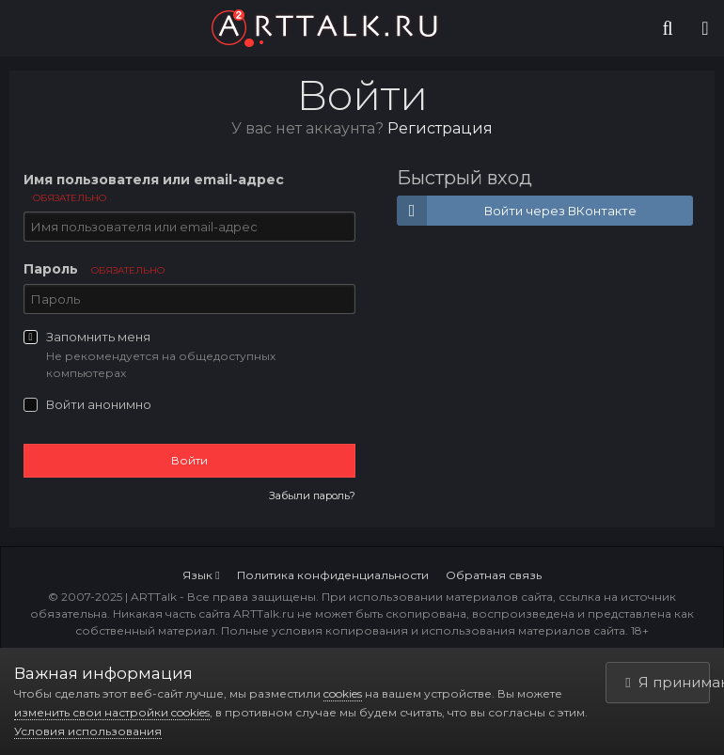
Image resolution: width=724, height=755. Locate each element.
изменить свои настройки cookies (112, 712)
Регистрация (440, 128)
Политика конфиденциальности (333, 575)
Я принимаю (667, 682)
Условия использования (88, 731)
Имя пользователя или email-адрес (154, 187)
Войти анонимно (98, 404)
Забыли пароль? (312, 495)
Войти (189, 460)
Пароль (94, 268)
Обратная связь (494, 575)
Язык (200, 575)
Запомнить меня (98, 336)
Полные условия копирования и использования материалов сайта (423, 630)
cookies (342, 693)
